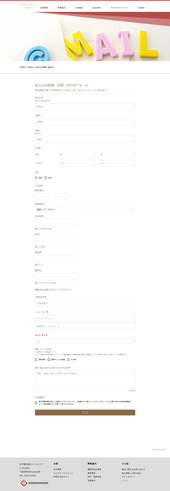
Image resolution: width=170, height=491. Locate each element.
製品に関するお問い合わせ (133, 469)
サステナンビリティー (63, 473)
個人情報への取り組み (131, 473)
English (141, 8)
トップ (27, 8)
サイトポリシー (128, 477)
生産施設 (79, 8)
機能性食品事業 (94, 469)
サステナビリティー (119, 8)
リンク (125, 480)
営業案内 (91, 480)
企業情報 (44, 8)
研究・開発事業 (94, 477)
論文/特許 (97, 8)
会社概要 (57, 469)
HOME (22, 67)
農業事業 (91, 473)
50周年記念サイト (61, 477)
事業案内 (61, 8)
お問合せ (31, 67)
